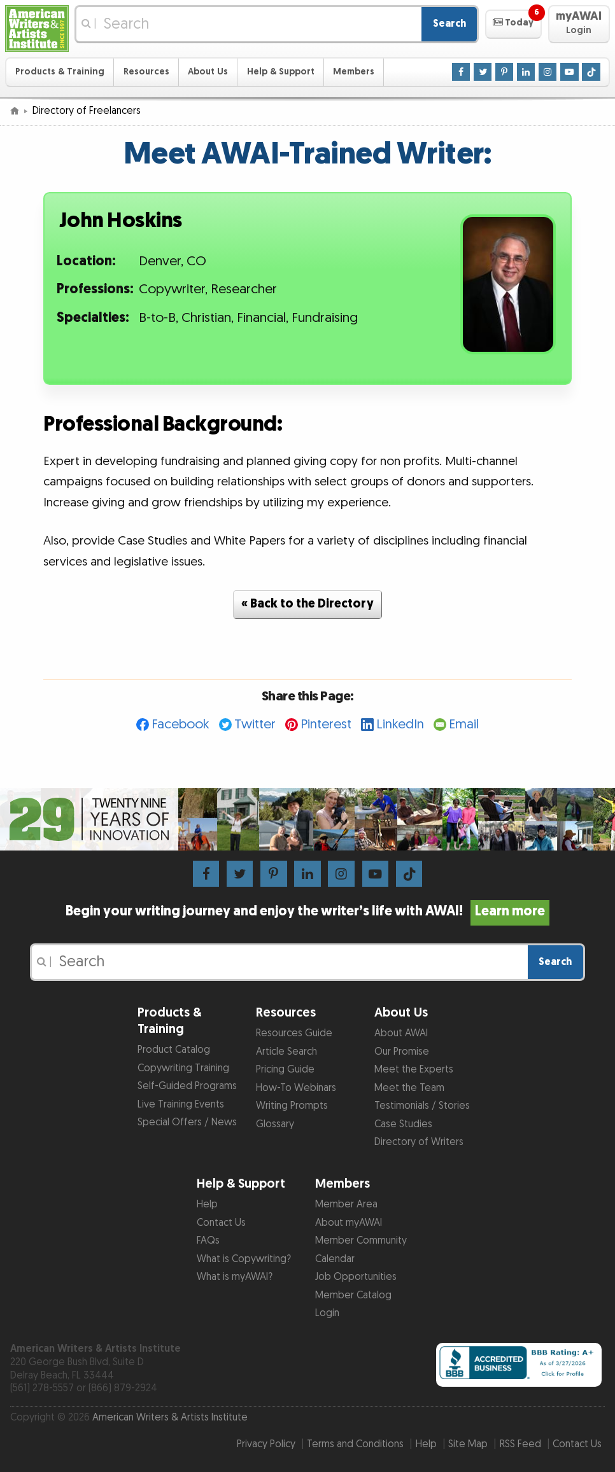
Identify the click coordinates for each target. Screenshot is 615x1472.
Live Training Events (181, 1104)
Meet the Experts (413, 1069)
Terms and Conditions (355, 1444)
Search (449, 24)
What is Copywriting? (244, 1259)
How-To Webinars (296, 1088)
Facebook (180, 724)
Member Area (346, 1204)
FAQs (208, 1240)
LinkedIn (400, 724)
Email (464, 724)
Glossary (275, 1124)
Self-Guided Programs (187, 1086)
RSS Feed (520, 1444)
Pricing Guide (285, 1069)
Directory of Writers (418, 1142)
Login (327, 1313)
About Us (208, 72)
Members (353, 72)
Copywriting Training (183, 1068)
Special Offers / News (187, 1122)
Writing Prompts (292, 1106)
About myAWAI (348, 1223)
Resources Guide (294, 1033)
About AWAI (401, 1033)
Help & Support (281, 72)
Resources (146, 72)
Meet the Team (409, 1088)
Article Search (286, 1052)
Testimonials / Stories (422, 1106)
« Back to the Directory (307, 604)
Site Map (468, 1444)
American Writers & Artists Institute (170, 1417)
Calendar (335, 1259)
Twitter (255, 724)
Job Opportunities (356, 1277)
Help (207, 1204)
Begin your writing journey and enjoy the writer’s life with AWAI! (307, 911)
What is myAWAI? (234, 1277)
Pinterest (325, 724)
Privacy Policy (266, 1444)
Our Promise (401, 1052)
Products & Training (59, 72)
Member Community (361, 1240)
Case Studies (403, 1124)
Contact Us (221, 1223)
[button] (513, 24)
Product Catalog (174, 1050)
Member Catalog (353, 1295)
